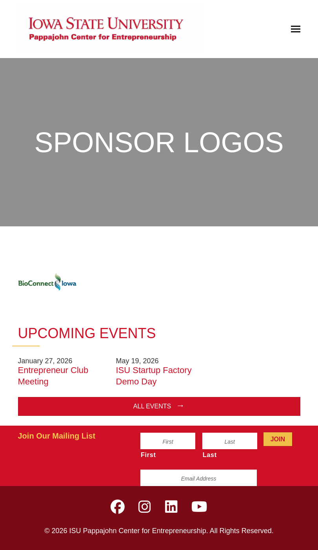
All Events (152, 406)
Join (278, 439)
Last (210, 454)
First (148, 454)
